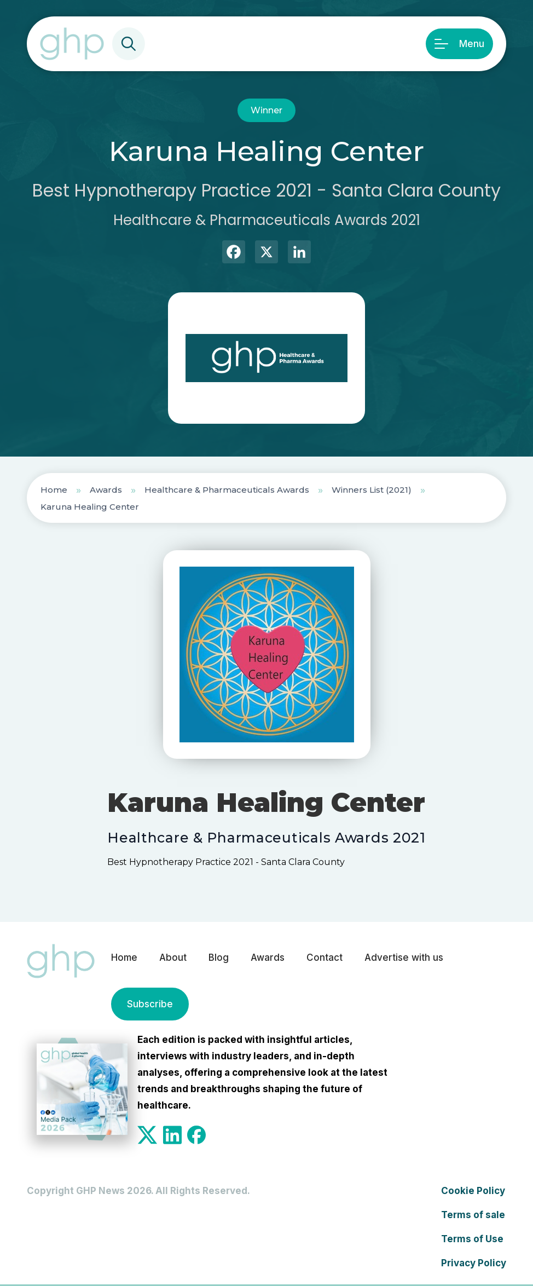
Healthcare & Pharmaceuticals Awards (226, 490)
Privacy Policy (473, 1263)
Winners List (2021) (372, 490)
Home (53, 490)
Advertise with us (403, 957)
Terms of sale (473, 1214)
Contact (324, 957)
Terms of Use (472, 1238)
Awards (106, 490)
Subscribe (150, 1004)
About (173, 957)
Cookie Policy (473, 1190)
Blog (218, 957)
